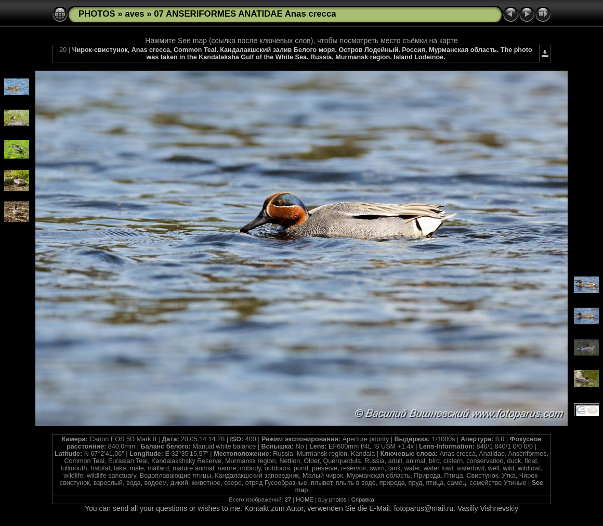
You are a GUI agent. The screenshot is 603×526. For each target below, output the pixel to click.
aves (134, 14)
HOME (304, 499)
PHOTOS (96, 14)
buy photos (332, 499)
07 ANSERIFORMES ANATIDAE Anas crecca (245, 14)
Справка (362, 499)
